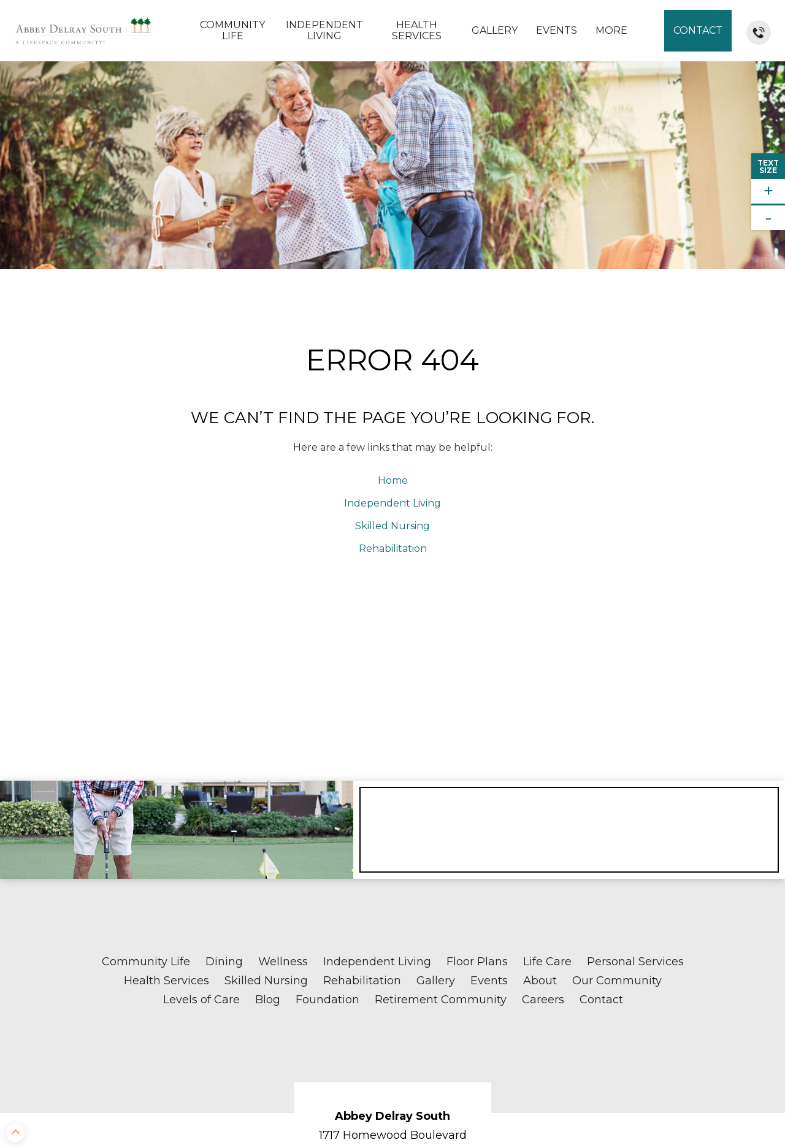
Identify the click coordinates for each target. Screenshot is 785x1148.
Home (393, 291)
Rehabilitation (393, 359)
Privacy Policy (735, 1100)
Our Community (617, 791)
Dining (224, 772)
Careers (543, 810)
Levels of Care (201, 810)
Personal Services (635, 772)
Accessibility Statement (716, 1109)
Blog (267, 810)
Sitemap (669, 1100)
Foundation (327, 810)
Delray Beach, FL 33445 (393, 964)
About (540, 791)
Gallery (495, 30)
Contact (697, 30)
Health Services (417, 30)
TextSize (768, 166)
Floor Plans (477, 772)
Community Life (232, 30)
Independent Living (324, 30)
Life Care (547, 772)
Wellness (283, 772)
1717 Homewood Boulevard (393, 946)
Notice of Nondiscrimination (259, 1135)
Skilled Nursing (392, 337)
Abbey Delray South (392, 927)
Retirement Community (441, 810)
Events (556, 30)
